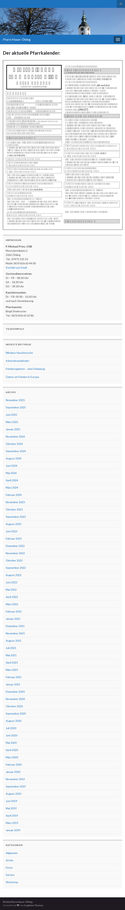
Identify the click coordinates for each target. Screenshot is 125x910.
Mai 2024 (11, 473)
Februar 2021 (14, 677)
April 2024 (12, 480)
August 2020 (13, 720)
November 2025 (15, 400)
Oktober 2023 (14, 509)
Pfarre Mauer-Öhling (17, 39)
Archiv (9, 860)
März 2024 (12, 487)
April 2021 (12, 662)
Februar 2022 (14, 611)
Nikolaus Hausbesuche (19, 352)
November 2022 (15, 553)
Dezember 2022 (15, 545)
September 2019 (16, 786)
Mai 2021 (11, 655)
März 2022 (12, 604)
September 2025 (16, 407)
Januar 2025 (13, 429)
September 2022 (16, 567)
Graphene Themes (33, 905)
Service (10, 874)
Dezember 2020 (15, 691)
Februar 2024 (14, 494)
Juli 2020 (11, 728)
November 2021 (15, 633)
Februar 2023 (14, 538)
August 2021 (13, 640)
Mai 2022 (11, 589)
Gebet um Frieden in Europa (22, 376)
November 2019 (15, 779)
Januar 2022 (13, 618)
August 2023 (13, 524)
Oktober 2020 (14, 706)
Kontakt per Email (16, 267)
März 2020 (12, 757)
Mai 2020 (11, 742)
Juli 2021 (11, 648)
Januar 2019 (13, 830)
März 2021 (12, 669)
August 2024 (13, 458)
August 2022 (13, 575)
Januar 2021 (13, 684)
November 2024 (15, 436)
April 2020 (12, 750)
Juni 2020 (11, 735)
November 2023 (15, 502)
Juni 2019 (11, 801)
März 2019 (12, 822)
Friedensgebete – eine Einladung (25, 368)
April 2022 (12, 596)
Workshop (12, 882)
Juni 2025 (11, 414)
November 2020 (15, 699)
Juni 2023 (11, 531)
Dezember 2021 (15, 626)
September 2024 (16, 451)
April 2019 (12, 815)
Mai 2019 (11, 808)
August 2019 (13, 793)
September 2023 (16, 516)
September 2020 (16, 713)
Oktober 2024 (14, 443)
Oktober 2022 (14, 560)
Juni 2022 (11, 582)
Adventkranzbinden (17, 360)
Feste (9, 867)
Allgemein (12, 853)
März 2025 (12, 422)
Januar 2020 (13, 771)
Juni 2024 (11, 465)
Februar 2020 (14, 764)
